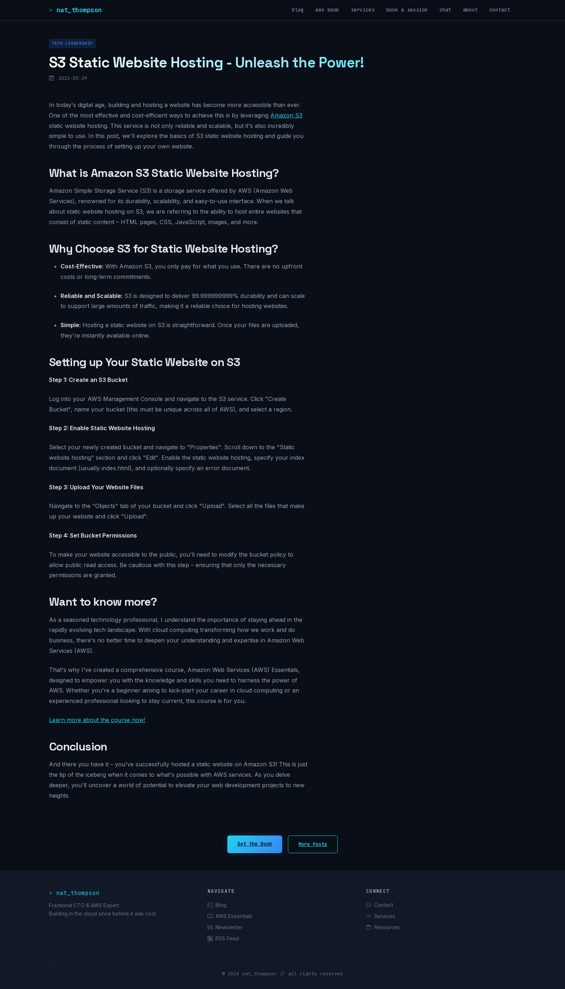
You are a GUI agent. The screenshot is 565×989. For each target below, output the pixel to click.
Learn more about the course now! (97, 719)
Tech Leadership (72, 43)
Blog (217, 905)
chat (445, 9)
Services (380, 916)
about (470, 9)
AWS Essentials (230, 916)
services (363, 9)
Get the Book (254, 844)
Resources (383, 927)
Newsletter (225, 927)
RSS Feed (223, 938)
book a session (407, 9)
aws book (327, 9)
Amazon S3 (286, 115)
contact (499, 9)
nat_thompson (79, 10)
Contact (379, 905)
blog (298, 9)
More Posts (312, 844)
